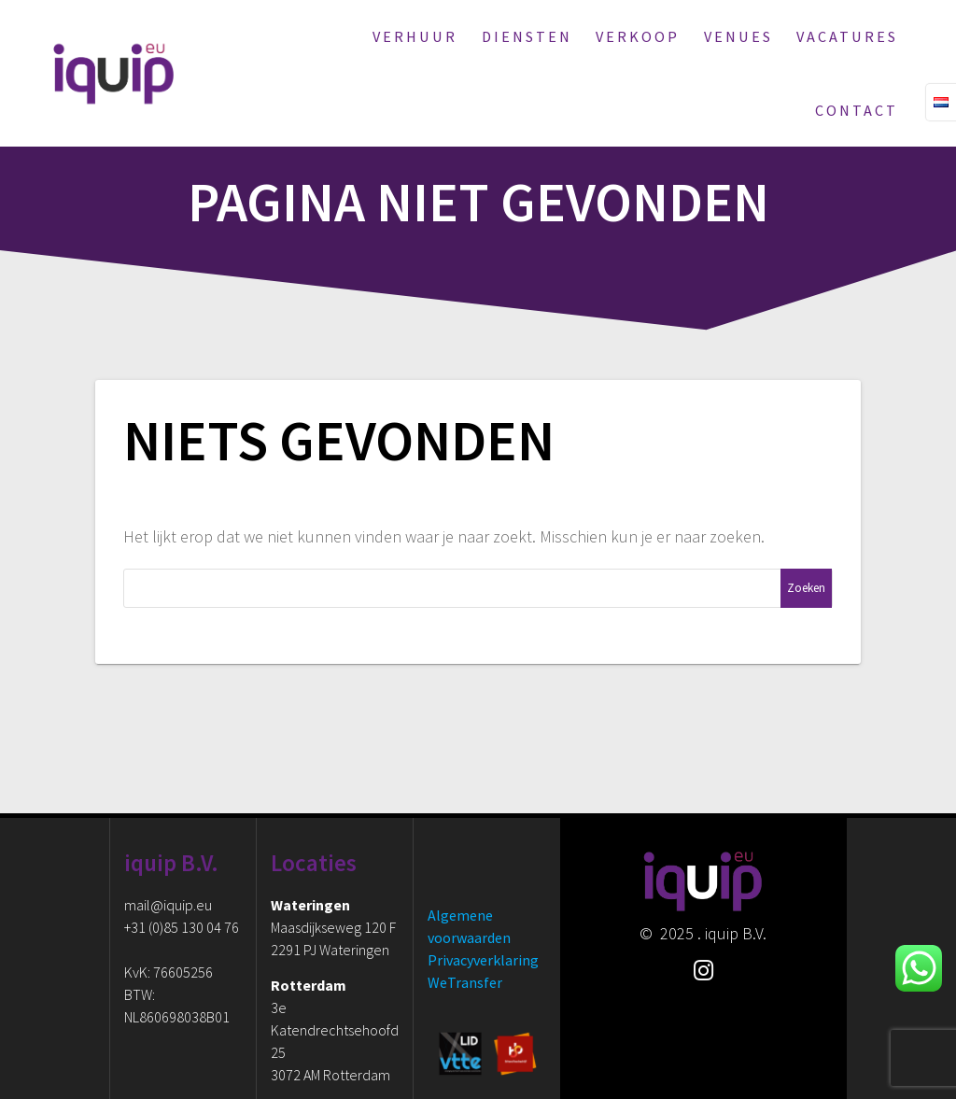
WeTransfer (465, 982)
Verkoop (638, 36)
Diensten (527, 36)
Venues (738, 36)
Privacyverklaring (483, 960)
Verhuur (415, 36)
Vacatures (847, 36)
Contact (856, 110)
